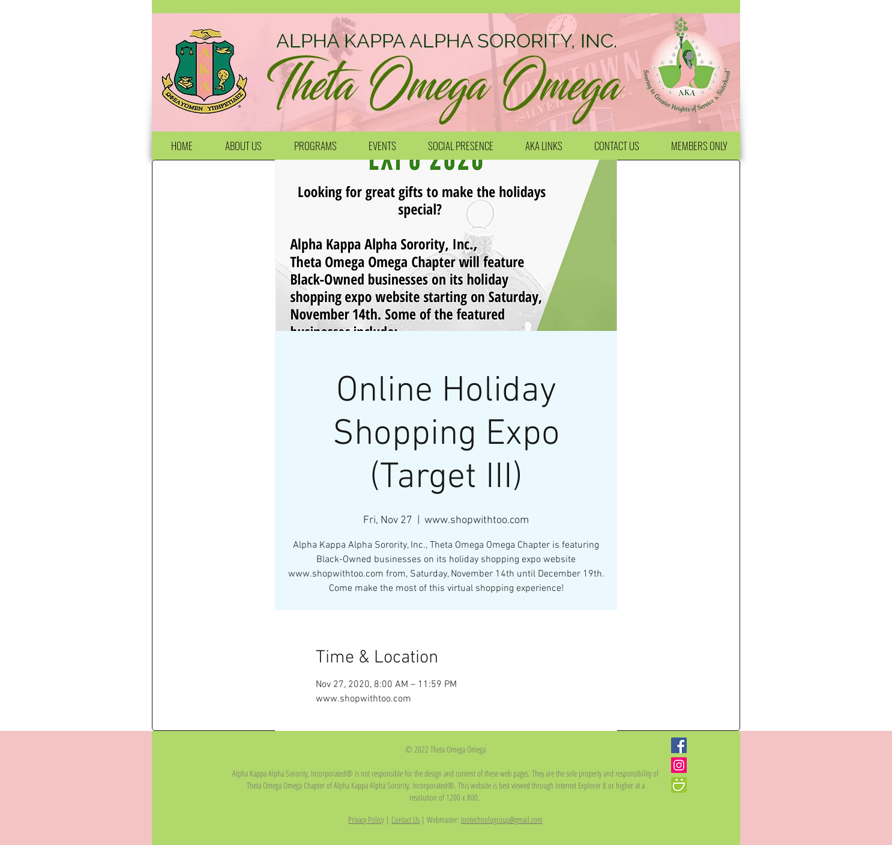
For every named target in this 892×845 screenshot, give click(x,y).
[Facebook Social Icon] (679, 745)
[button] (243, 145)
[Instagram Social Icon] (679, 765)
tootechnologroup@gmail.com (502, 819)
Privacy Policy (366, 819)
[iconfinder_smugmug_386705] (679, 785)
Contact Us (405, 819)
